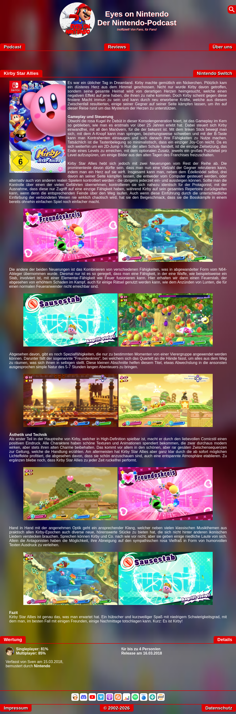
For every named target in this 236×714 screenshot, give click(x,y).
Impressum (16, 708)
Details (224, 639)
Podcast (12, 46)
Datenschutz (218, 708)
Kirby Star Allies (21, 73)
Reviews (117, 46)
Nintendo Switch (214, 73)
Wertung (13, 639)
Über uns (222, 46)
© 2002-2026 (117, 708)
